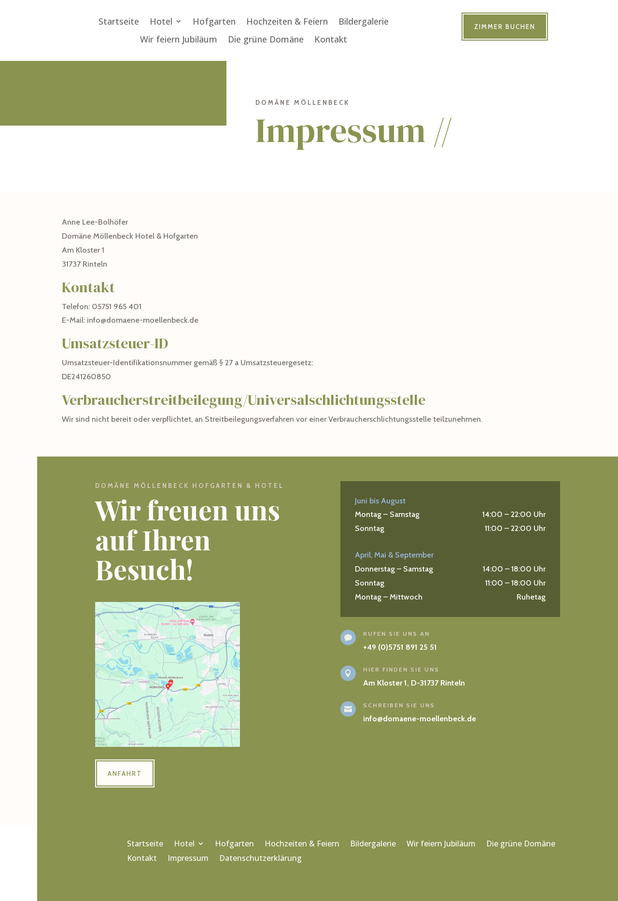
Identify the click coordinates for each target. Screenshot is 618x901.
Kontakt (330, 39)
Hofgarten (214, 21)
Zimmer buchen (504, 26)
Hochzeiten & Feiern (287, 21)
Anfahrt (125, 773)
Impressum (188, 859)
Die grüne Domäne (266, 39)
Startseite (118, 21)
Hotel (161, 21)
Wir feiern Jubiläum (178, 39)
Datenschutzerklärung (260, 859)
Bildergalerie (363, 21)
